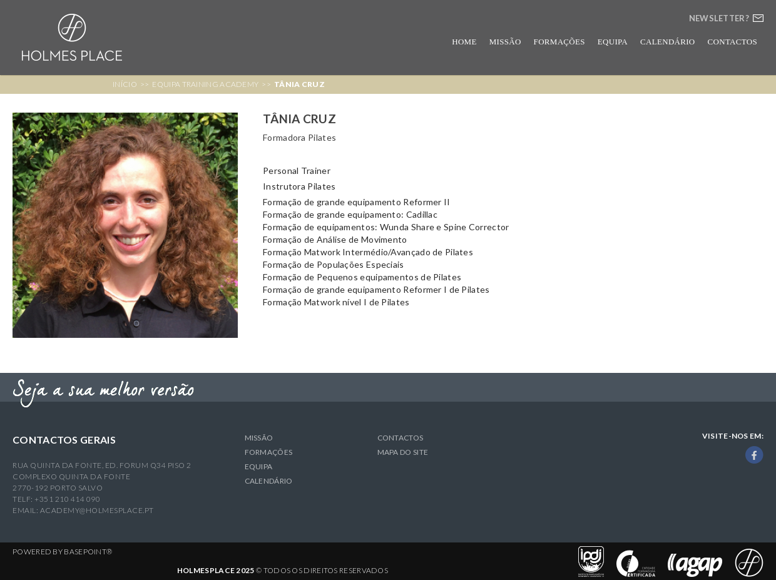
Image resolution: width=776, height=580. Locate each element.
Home (464, 41)
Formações (559, 41)
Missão (505, 41)
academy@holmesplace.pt (97, 510)
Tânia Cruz (299, 84)
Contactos (732, 41)
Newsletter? (719, 18)
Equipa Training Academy (205, 84)
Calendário (667, 41)
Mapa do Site (403, 452)
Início (125, 84)
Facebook (754, 455)
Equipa (613, 41)
